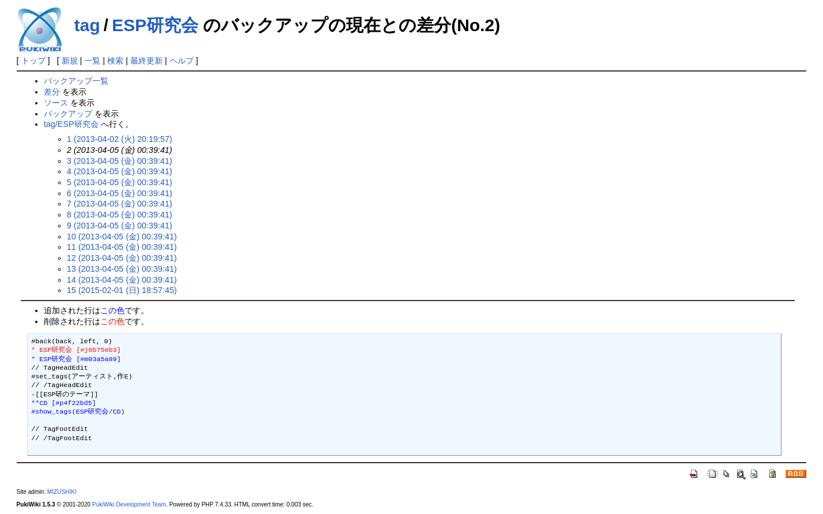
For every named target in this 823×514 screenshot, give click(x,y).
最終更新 (146, 60)
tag (87, 25)
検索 (115, 60)
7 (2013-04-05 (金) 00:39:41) (119, 203)
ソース (56, 102)
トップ (33, 60)
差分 (52, 91)
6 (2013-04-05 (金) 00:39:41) (119, 193)
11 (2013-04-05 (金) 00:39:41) (122, 247)
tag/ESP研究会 (71, 124)
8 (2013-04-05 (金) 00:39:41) (119, 214)
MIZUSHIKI (62, 492)
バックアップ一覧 (76, 80)
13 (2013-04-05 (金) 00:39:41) (122, 268)
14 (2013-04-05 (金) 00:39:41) (122, 279)
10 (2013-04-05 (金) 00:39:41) (122, 236)
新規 (70, 60)
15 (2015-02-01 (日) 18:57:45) (122, 290)
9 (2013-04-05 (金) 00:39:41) (119, 225)
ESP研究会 (155, 25)
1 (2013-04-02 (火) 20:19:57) (119, 139)
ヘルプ (182, 60)
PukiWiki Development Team (129, 504)
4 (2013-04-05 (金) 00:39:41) (119, 171)
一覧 (92, 60)
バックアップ (68, 113)
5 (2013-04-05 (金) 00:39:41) (119, 182)
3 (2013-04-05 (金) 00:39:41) (119, 161)
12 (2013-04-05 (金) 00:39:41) (122, 257)
